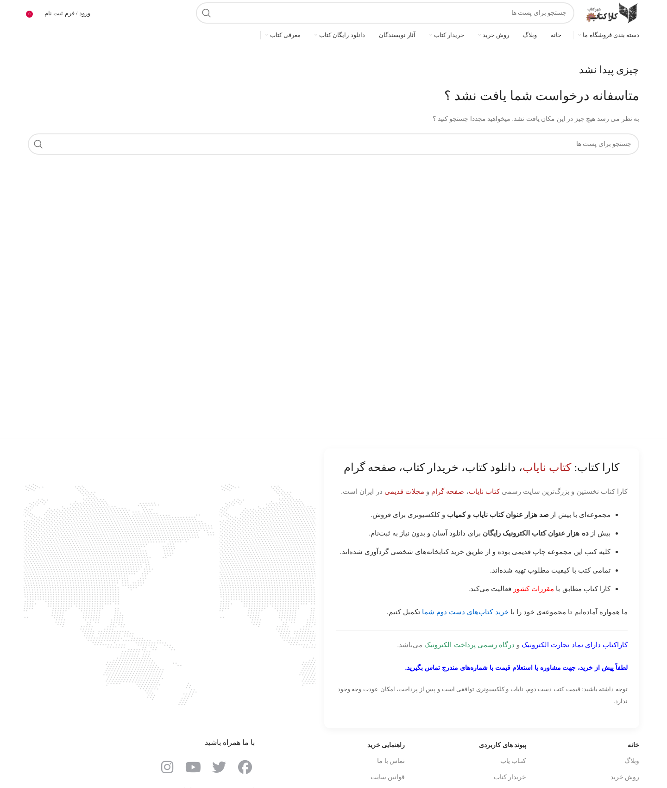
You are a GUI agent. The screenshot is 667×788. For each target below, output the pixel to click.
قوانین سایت (388, 777)
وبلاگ (631, 760)
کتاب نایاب (484, 491)
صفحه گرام (447, 491)
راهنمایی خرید (386, 745)
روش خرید (625, 777)
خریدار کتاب (510, 777)
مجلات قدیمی (404, 491)
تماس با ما (391, 760)
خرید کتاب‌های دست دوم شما (465, 612)
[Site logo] (611, 12)
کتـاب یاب (513, 760)
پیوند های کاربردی (502, 745)
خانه (633, 745)
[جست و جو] (385, 13)
